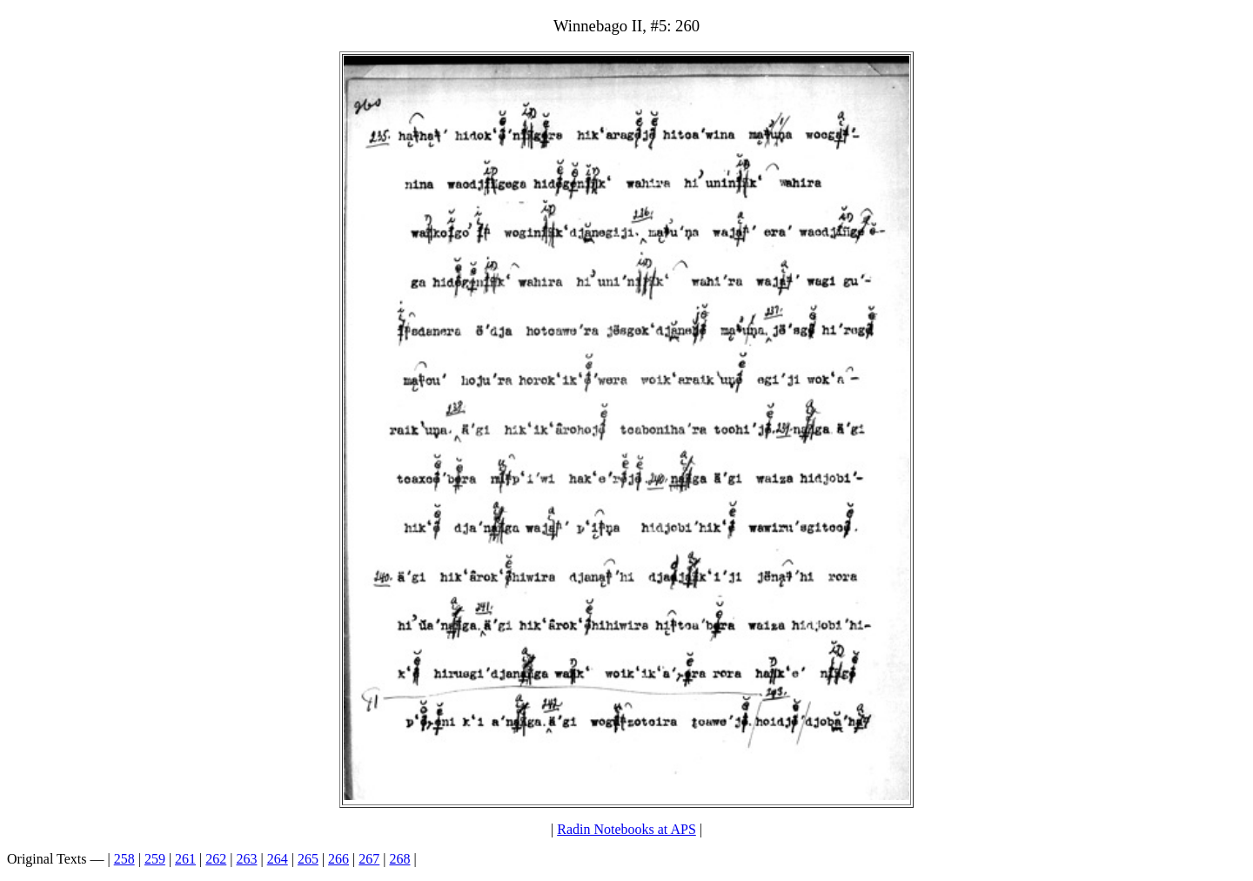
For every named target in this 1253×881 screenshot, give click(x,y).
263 (246, 858)
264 (277, 858)
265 (308, 858)
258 (124, 858)
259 (154, 858)
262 (215, 858)
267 (368, 858)
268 (400, 858)
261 (185, 858)
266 (338, 858)
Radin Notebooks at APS (626, 829)
